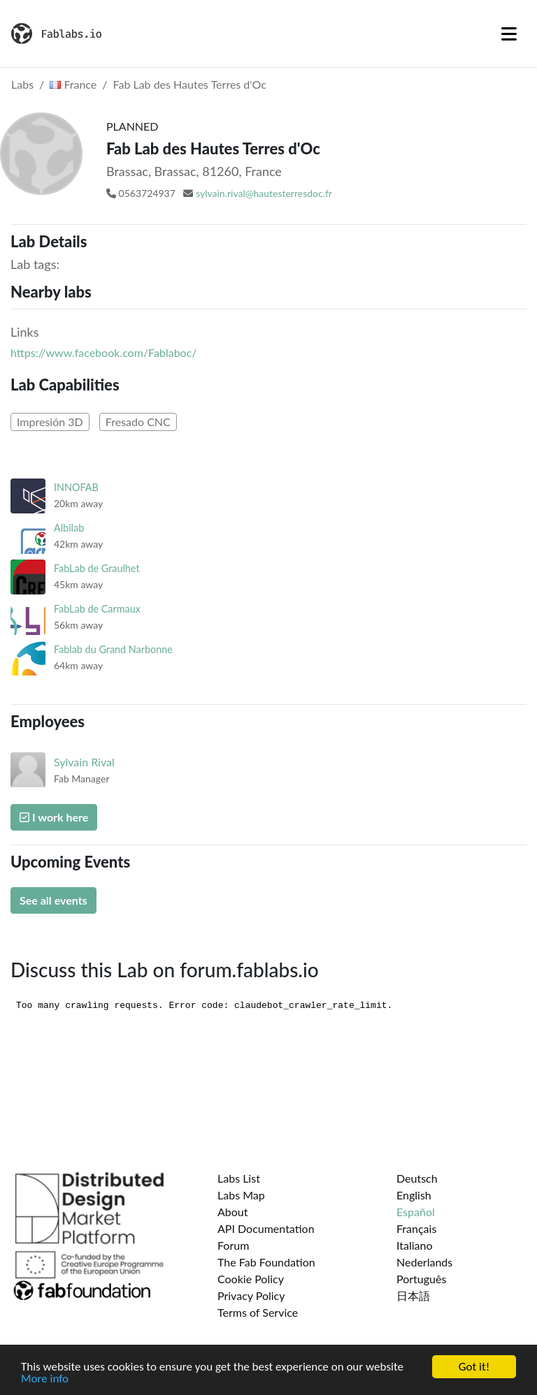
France (73, 84)
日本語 (413, 1295)
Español (415, 1211)
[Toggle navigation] (509, 33)
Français (416, 1228)
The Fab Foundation (266, 1262)
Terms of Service (257, 1312)
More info (45, 1379)
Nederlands (424, 1262)
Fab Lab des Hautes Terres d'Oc (189, 84)
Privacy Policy (251, 1295)
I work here (54, 817)
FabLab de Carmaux (97, 609)
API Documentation (266, 1228)
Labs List (238, 1178)
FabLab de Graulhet (97, 568)
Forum (233, 1245)
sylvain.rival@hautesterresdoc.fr (264, 193)
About (232, 1211)
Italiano (414, 1245)
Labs (22, 84)
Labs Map (241, 1195)
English (413, 1195)
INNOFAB (76, 487)
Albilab (69, 528)
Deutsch (417, 1178)
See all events (53, 900)
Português (421, 1278)
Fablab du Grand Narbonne (113, 649)
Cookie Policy (250, 1278)
